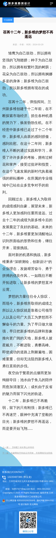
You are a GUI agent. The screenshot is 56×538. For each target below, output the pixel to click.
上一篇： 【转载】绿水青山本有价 (18, 447)
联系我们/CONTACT (13, 472)
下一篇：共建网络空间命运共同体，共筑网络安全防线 (27, 453)
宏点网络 (34, 504)
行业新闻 (8, 20)
